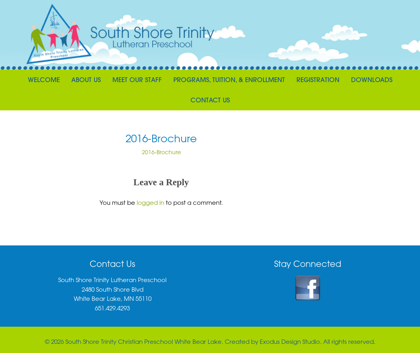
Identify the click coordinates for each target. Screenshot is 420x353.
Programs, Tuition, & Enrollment (229, 80)
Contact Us (210, 100)
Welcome (44, 80)
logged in (150, 202)
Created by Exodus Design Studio (272, 341)
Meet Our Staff (137, 80)
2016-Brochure (161, 152)
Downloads (372, 80)
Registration (318, 80)
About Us (86, 80)
